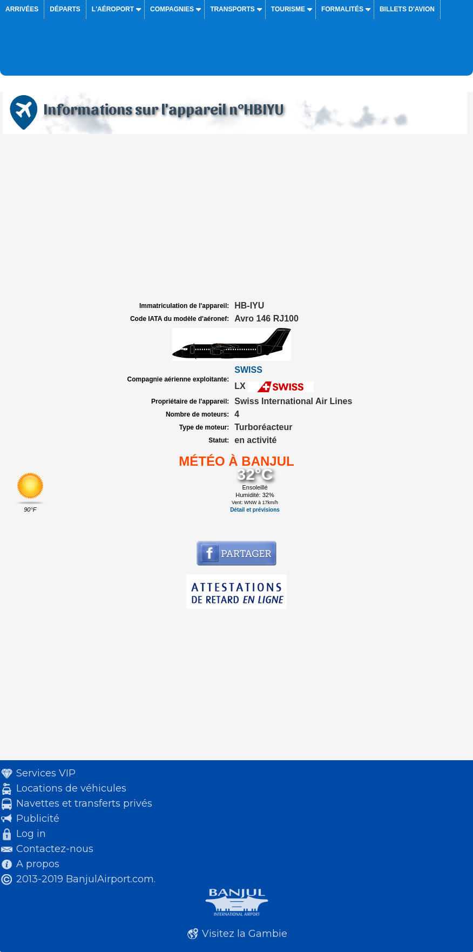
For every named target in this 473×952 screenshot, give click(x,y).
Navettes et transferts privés (84, 803)
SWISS (248, 369)
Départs (65, 9)
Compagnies (172, 9)
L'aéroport (113, 9)
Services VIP (46, 773)
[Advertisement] (236, 217)
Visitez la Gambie (244, 934)
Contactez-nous (54, 849)
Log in (31, 834)
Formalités (342, 9)
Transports (232, 9)
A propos (37, 864)
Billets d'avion (407, 9)
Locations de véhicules (71, 788)
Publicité (37, 818)
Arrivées (21, 9)
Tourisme (288, 9)
